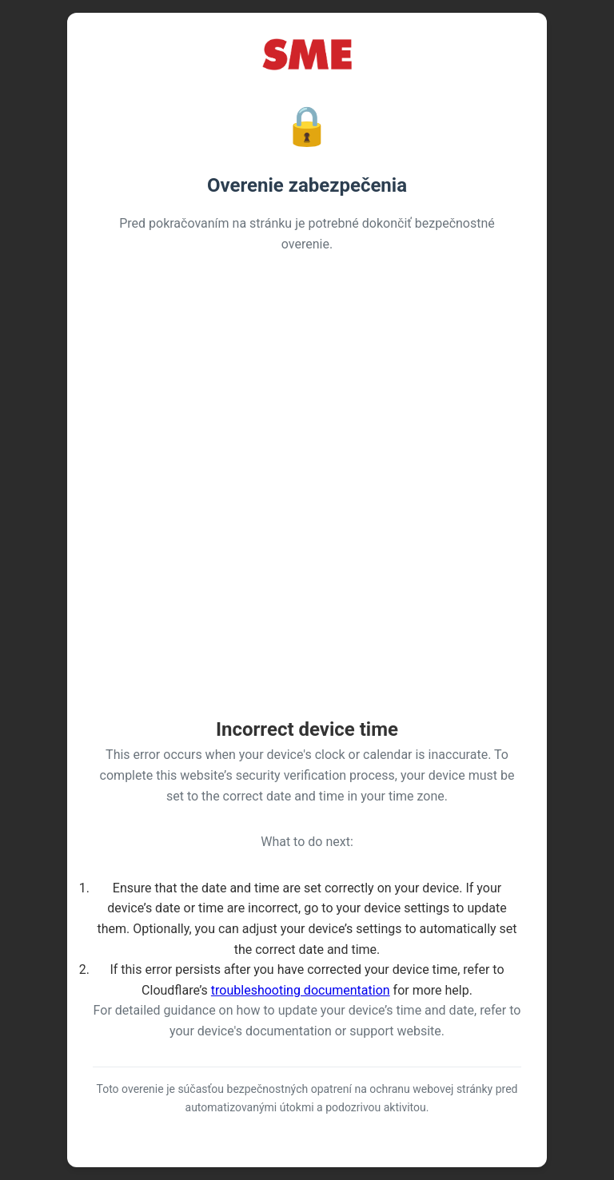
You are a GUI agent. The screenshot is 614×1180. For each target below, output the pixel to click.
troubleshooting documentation (300, 990)
